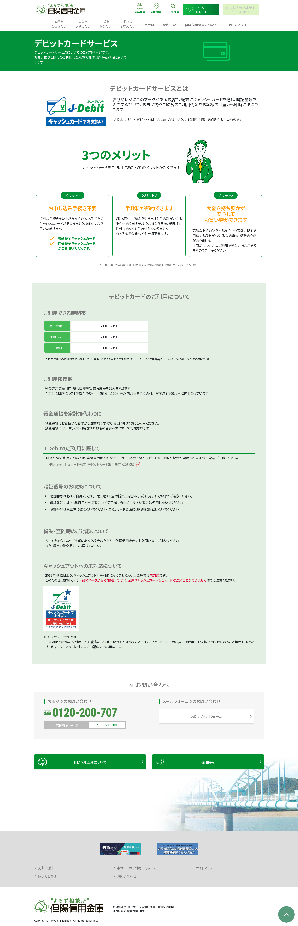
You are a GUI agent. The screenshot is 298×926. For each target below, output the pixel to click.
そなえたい (127, 23)
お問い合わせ (126, 876)
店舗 (140, 8)
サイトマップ (204, 867)
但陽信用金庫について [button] (201, 24)
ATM (156, 8)
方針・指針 (45, 867)
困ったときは (237, 24)
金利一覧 (169, 24)
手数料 (149, 24)
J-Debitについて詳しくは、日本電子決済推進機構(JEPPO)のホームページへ (147, 265)
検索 (173, 8)
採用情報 (208, 762)
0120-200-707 (84, 713)
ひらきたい (58, 23)
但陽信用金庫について (90, 762)
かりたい (105, 23)
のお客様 (201, 9)
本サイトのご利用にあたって (136, 867)
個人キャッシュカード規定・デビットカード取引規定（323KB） (92, 464)
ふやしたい (82, 23)
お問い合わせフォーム (206, 716)
